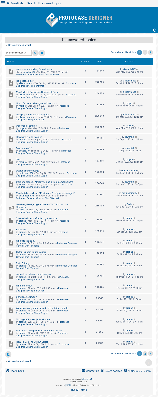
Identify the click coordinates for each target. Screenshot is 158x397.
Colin (21, 209)
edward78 (24, 139)
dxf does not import (26, 297)
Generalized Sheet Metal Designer (33, 274)
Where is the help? (25, 240)
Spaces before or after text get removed (37, 218)
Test (18, 159)
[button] (150, 52)
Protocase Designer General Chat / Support (37, 74)
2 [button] (145, 52)
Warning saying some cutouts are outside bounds (42, 308)
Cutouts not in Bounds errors (31, 252)
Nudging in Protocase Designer (32, 114)
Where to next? (24, 285)
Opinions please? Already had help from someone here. (44, 182)
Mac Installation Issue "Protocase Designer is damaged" (45, 193)
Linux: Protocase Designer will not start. (37, 103)
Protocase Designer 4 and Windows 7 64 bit (39, 330)
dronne (22, 221)
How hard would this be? (29, 137)
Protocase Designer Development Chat (42, 233)
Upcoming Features (26, 125)
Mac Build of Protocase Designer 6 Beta (37, 92)
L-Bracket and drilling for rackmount (34, 69)
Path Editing (22, 263)
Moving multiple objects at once (33, 319)
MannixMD (87, 379)
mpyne (22, 106)
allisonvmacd (25, 83)
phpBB (69, 385)
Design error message (27, 170)
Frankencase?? (24, 148)
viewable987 (29, 72)
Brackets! (21, 229)
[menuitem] (111, 371)
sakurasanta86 (26, 195)
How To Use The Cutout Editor (32, 341)
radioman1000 (26, 173)
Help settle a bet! (25, 81)
